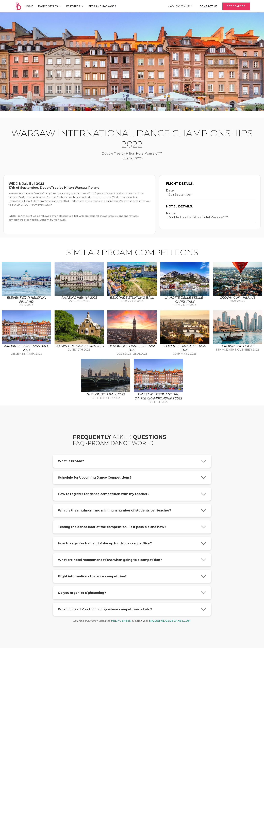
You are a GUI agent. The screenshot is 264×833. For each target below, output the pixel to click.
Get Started (236, 6)
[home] (18, 6)
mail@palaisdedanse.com (170, 620)
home (29, 6)
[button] (49, 6)
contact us (209, 6)
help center (121, 620)
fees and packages (102, 6)
